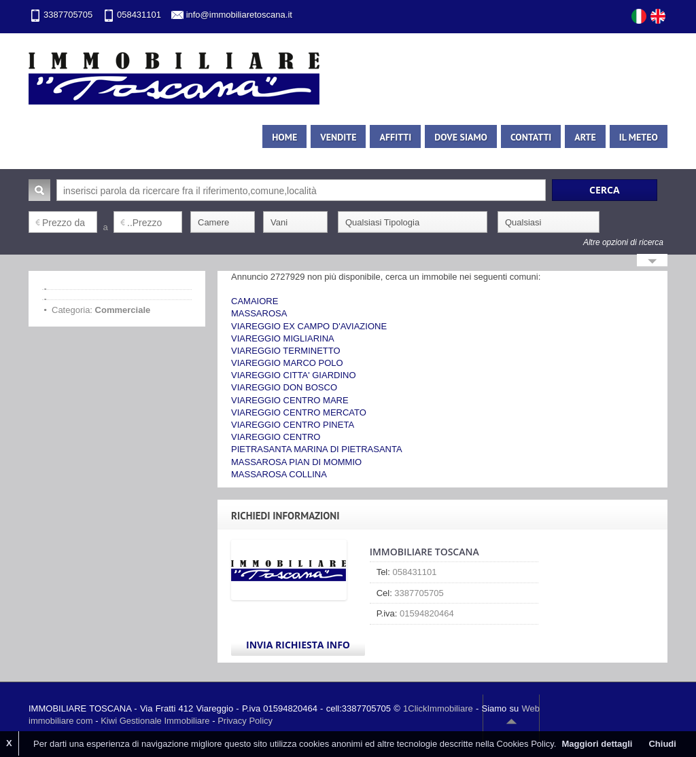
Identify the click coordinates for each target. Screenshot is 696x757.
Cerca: (39, 190)
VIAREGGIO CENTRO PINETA (292, 425)
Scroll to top (511, 721)
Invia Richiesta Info (298, 644)
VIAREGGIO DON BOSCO (284, 387)
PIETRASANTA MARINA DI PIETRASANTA (316, 449)
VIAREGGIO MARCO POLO (287, 363)
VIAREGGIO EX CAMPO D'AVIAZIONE (309, 326)
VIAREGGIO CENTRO (275, 437)
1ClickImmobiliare (438, 708)
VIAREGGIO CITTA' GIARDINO (293, 375)
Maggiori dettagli (596, 744)
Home (284, 137)
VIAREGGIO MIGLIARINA (282, 338)
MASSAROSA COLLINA (279, 474)
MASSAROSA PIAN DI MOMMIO (296, 462)
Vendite (338, 137)
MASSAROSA (259, 313)
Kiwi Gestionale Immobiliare (155, 721)
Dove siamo (460, 137)
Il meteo (638, 137)
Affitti (395, 137)
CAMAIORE (254, 301)
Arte (584, 137)
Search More (652, 262)
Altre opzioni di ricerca (623, 242)
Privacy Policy (245, 721)
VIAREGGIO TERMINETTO (286, 351)
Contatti (530, 137)
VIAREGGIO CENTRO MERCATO (298, 412)
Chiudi (662, 744)
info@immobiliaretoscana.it (239, 15)
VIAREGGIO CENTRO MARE (290, 400)
